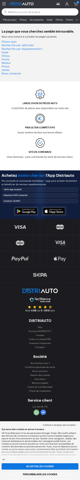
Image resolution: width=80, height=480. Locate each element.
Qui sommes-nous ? (40, 363)
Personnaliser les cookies (40, 474)
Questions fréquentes (40, 343)
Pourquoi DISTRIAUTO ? (40, 331)
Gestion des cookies (40, 375)
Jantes (6, 70)
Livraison (40, 335)
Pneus (23, 19)
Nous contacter (11, 73)
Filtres (59, 19)
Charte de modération (40, 390)
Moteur (6, 63)
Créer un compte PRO (40, 339)
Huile (50, 19)
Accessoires (36, 19)
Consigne (40, 347)
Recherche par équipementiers (22, 48)
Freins (69, 19)
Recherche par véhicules (18, 45)
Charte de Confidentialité (40, 386)
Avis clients (40, 379)
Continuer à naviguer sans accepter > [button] (60, 425)
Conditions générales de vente (40, 367)
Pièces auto (9, 19)
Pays (40, 327)
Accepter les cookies (40, 466)
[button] (58, 4)
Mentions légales (40, 382)
